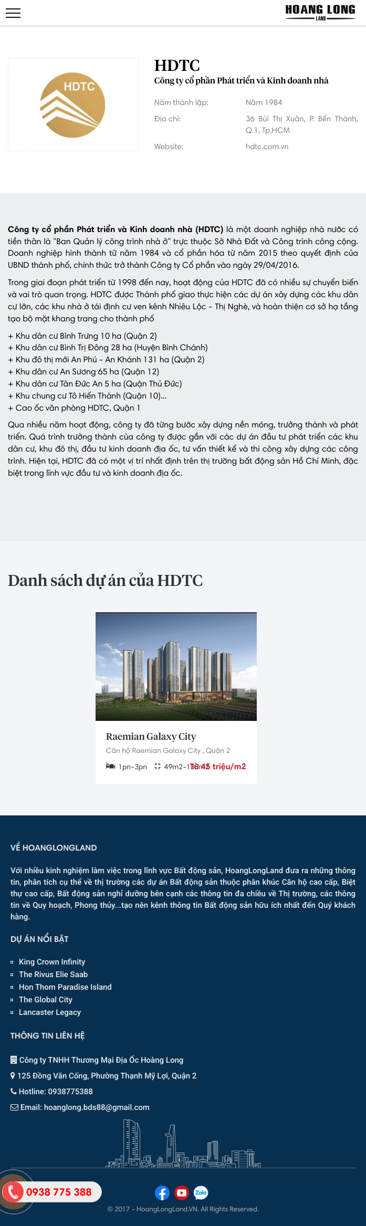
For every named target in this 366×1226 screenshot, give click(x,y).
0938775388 (70, 1091)
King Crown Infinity (52, 962)
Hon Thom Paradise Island (65, 987)
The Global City (45, 999)
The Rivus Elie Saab (53, 974)
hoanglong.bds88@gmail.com (97, 1107)
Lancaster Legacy (50, 1012)
